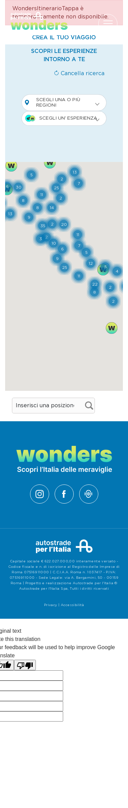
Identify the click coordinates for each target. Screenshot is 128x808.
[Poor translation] (25, 665)
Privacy (50, 605)
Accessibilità (72, 605)
